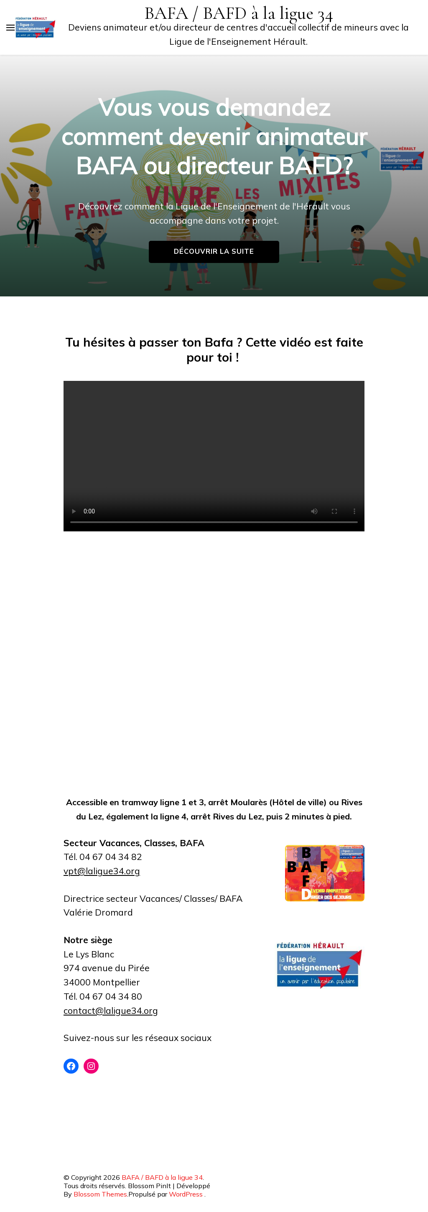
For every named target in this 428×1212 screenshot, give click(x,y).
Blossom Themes (100, 1194)
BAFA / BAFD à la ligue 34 (238, 13)
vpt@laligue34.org (102, 870)
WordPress (186, 1194)
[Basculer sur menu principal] (10, 28)
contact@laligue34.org (111, 1010)
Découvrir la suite (214, 251)
